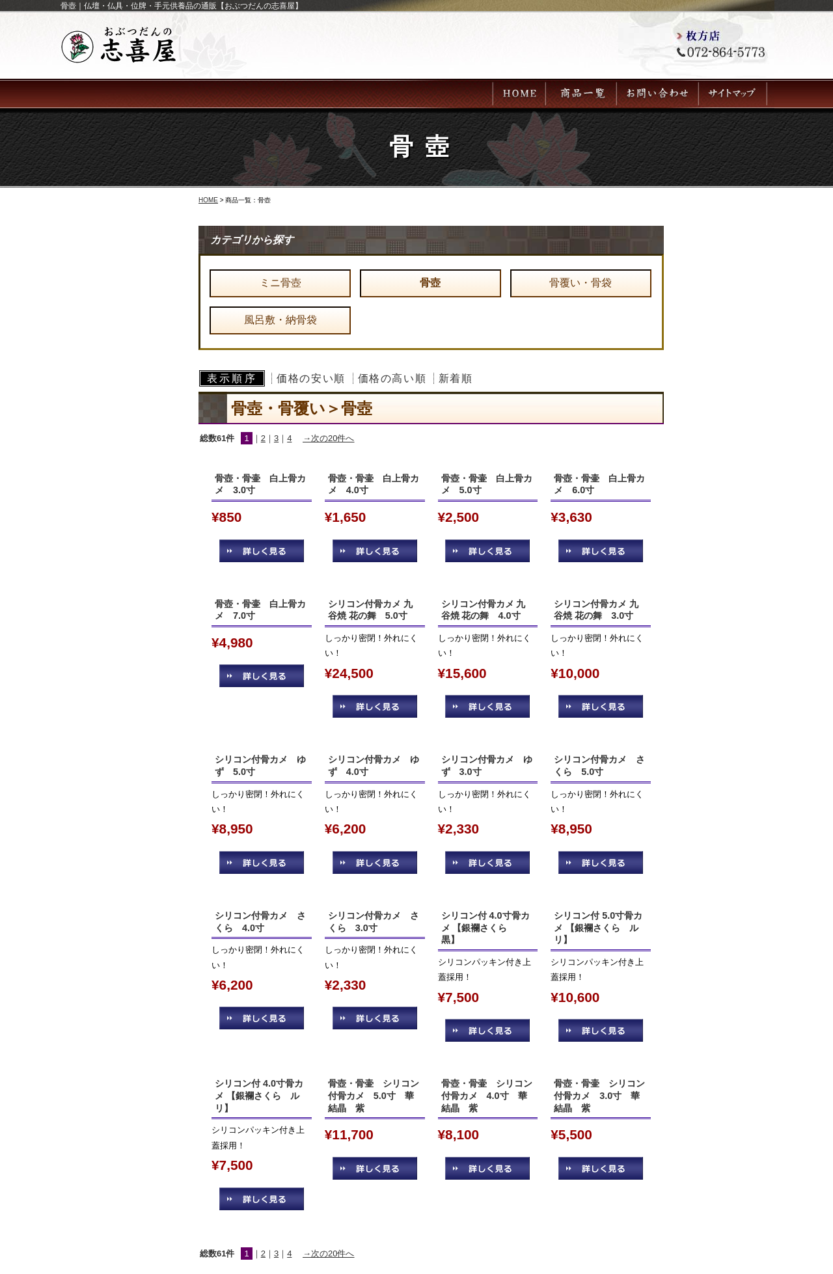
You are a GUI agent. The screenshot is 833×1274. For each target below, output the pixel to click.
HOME (208, 200)
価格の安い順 (311, 378)
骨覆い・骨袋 (580, 282)
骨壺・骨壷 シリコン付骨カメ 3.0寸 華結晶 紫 (599, 1095)
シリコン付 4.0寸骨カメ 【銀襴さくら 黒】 (485, 927)
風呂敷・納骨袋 (280, 319)
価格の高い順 (392, 378)
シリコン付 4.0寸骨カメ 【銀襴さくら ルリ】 (259, 1095)
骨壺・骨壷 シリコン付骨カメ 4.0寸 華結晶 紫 (486, 1095)
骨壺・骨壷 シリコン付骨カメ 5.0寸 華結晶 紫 (373, 1095)
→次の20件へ (328, 438)
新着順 (456, 378)
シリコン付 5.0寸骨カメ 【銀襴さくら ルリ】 (598, 927)
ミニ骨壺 (280, 282)
